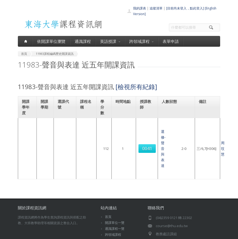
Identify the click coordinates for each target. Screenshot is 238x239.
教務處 (109, 233)
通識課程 (83, 41)
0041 (63, 134)
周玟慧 (146, 134)
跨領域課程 (141, 41)
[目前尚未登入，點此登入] (185, 8)
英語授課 (110, 41)
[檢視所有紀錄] (136, 86)
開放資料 (111, 212)
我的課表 (139, 8)
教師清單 (111, 218)
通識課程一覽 (114, 194)
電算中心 (93, 233)
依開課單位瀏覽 (51, 41)
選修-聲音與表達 (85, 134)
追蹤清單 (156, 8)
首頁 (108, 182)
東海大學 (24, 233)
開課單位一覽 (114, 188)
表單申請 (171, 41)
